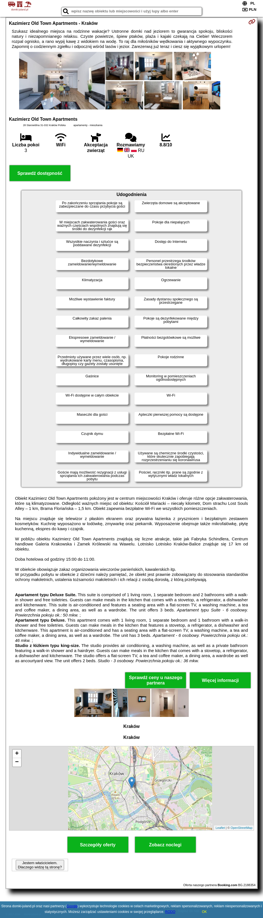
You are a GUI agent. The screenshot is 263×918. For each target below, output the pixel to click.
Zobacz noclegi (165, 844)
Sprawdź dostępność (39, 173)
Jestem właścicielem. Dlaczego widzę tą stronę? (40, 865)
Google (72, 906)
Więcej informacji (220, 680)
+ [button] (17, 754)
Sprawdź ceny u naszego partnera (155, 680)
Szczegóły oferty (97, 844)
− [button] (17, 762)
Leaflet (220, 827)
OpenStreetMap (242, 827)
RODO (170, 912)
